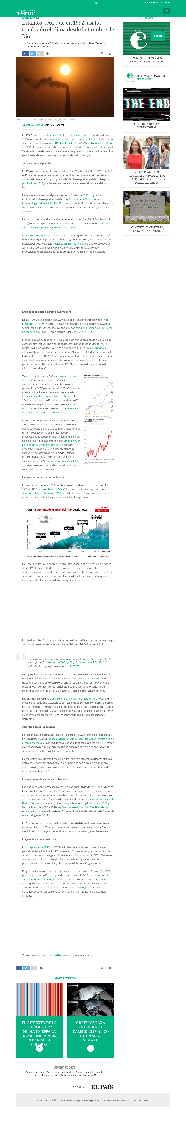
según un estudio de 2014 (85, 678)
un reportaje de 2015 (38, 847)
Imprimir (102, 53)
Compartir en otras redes (40, 53)
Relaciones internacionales (75, 1075)
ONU (93, 1075)
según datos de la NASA (51, 488)
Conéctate (150, 3)
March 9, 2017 (69, 666)
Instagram (51, 955)
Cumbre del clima (35, 1072)
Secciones (166, 11)
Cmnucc (79, 1072)
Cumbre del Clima (95, 147)
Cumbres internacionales (60, 1072)
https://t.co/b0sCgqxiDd (59, 662)
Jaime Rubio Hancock (32, 125)
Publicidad (65, 1100)
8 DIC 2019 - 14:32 (54, 125)
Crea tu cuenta (163, 3)
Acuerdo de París (102, 143)
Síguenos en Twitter (96, 3)
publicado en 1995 (32, 183)
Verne (26, 12)
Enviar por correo (110, 53)
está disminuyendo (80, 887)
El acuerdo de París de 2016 (38, 235)
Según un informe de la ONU (63, 460)
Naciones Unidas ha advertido (69, 243)
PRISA (146, 1100)
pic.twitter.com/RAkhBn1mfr (91, 662)
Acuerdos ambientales (46, 1075)
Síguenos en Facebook (91, 3)
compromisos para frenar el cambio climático (72, 139)
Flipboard (61, 955)
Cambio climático (95, 1072)
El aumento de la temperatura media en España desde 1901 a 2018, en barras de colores (39, 1034)
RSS (140, 1100)
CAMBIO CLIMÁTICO (30, 17)
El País (25, 2)
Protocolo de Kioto (66, 143)
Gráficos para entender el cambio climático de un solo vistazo (91, 1031)
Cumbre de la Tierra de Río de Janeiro (68, 134)
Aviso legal (75, 1100)
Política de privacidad (91, 1100)
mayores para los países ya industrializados (47, 396)
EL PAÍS (102, 1086)
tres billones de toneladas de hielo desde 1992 (76, 698)
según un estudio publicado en (43, 493)
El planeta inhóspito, (96, 347)
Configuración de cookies (126, 1100)
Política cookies (108, 1100)
